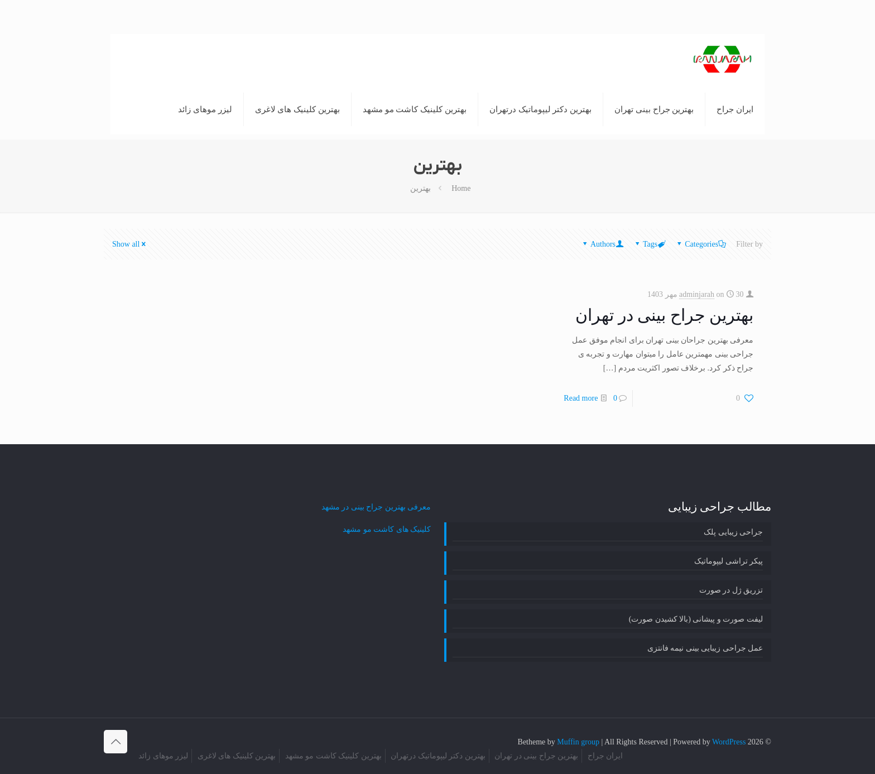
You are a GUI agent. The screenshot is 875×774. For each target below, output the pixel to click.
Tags (649, 244)
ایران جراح (605, 756)
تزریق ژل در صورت (731, 590)
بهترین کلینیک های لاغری (237, 756)
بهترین (420, 188)
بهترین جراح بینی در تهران (664, 315)
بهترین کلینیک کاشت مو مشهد (333, 756)
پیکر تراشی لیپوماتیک (728, 561)
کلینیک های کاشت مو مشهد (387, 529)
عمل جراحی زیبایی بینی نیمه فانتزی (705, 648)
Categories (700, 244)
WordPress (729, 742)
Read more (581, 398)
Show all (129, 244)
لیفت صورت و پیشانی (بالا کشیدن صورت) (696, 619)
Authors (602, 244)
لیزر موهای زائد (163, 756)
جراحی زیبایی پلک (733, 532)
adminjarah (696, 294)
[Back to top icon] (115, 741)
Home (460, 188)
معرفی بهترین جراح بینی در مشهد (376, 507)
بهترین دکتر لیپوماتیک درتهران (438, 756)
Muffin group (578, 742)
